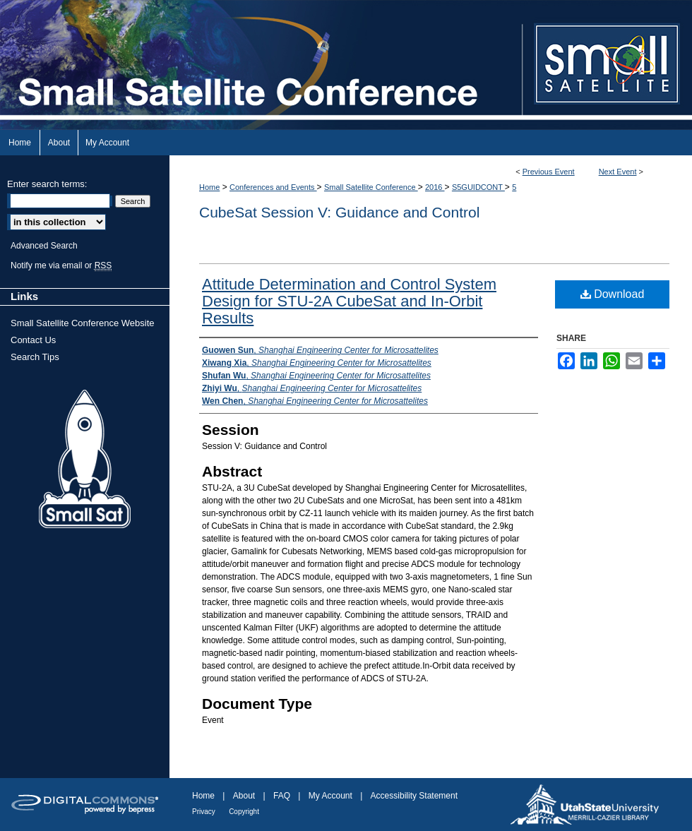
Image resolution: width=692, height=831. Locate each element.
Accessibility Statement (414, 796)
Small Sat (84, 459)
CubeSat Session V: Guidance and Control (339, 212)
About (244, 796)
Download (612, 294)
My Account (330, 796)
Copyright (244, 811)
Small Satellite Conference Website (83, 323)
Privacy (203, 811)
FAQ (281, 796)
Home (209, 187)
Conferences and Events (273, 187)
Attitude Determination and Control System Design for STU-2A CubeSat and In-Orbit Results (349, 301)
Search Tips (35, 357)
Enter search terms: (47, 184)
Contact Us (33, 340)
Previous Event (549, 171)
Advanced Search (44, 246)
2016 (435, 187)
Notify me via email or (61, 265)
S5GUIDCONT (478, 187)
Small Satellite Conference (371, 187)
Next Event (618, 171)
